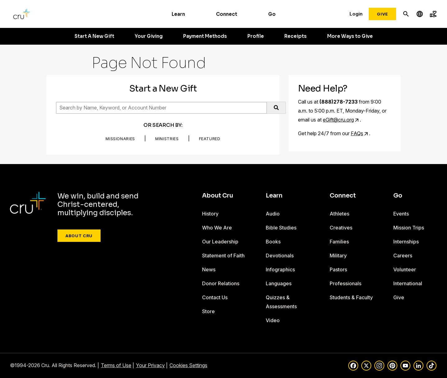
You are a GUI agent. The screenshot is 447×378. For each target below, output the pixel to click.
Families (339, 241)
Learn (178, 14)
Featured (209, 138)
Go (272, 14)
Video (273, 320)
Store (208, 311)
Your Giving (149, 36)
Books (273, 241)
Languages (278, 283)
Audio (273, 214)
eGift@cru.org (338, 120)
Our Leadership (220, 241)
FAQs (357, 133)
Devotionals (280, 255)
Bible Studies (281, 228)
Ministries (167, 138)
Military (338, 255)
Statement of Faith (223, 255)
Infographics (280, 269)
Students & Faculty (351, 297)
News (208, 269)
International (407, 283)
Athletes (339, 214)
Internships (406, 241)
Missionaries (120, 138)
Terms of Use (116, 365)
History (210, 214)
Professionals (345, 283)
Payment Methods (205, 36)
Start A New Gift (94, 36)
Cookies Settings (188, 365)
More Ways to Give (350, 36)
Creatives (341, 228)
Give (382, 13)
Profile (255, 36)
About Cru (79, 235)
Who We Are (217, 228)
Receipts (295, 36)
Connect (226, 14)
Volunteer (404, 269)
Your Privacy (150, 365)
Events (401, 214)
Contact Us (215, 297)
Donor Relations (220, 283)
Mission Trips (408, 228)
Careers (402, 255)
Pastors (338, 269)
